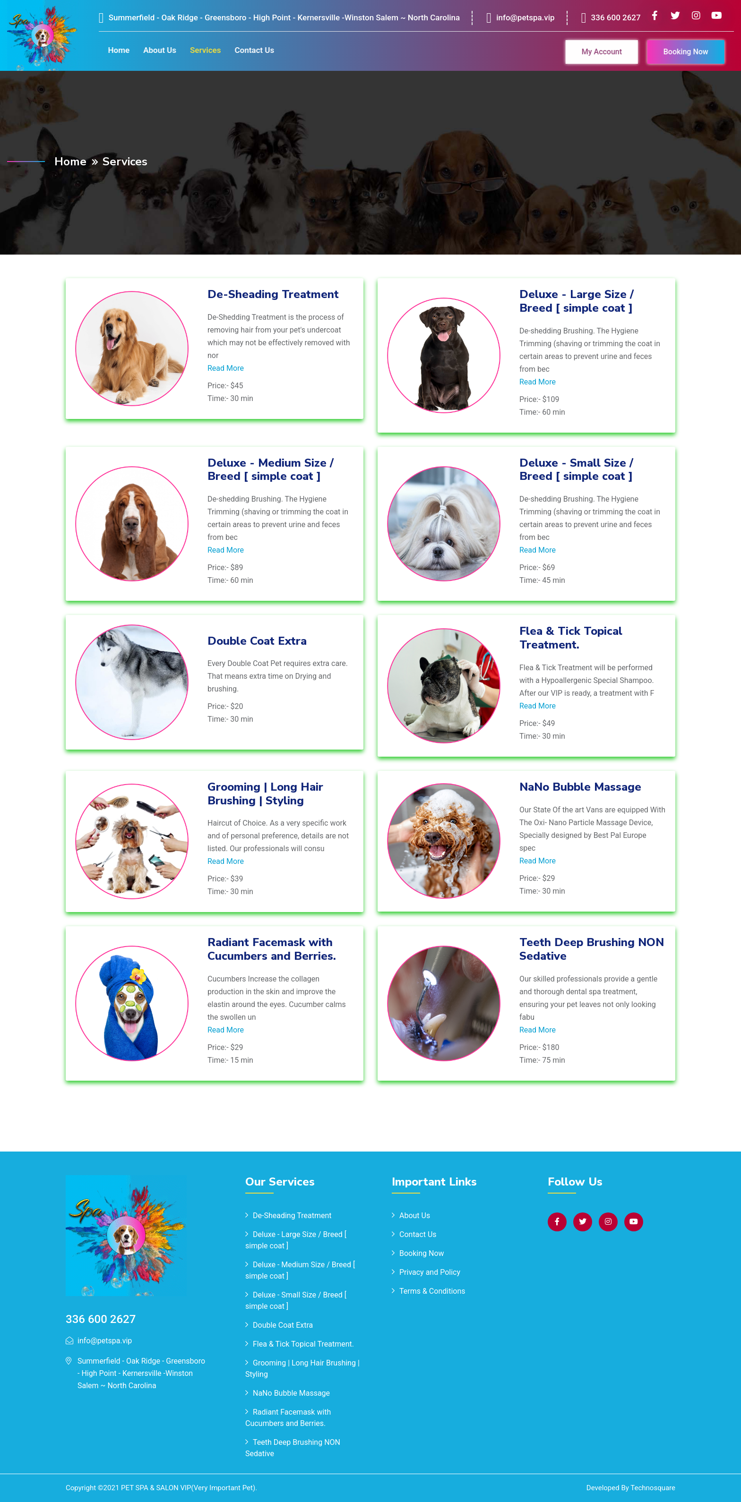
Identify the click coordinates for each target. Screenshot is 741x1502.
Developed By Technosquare (630, 1488)
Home (115, 50)
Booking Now (682, 51)
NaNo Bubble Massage (580, 786)
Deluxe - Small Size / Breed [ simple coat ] (576, 469)
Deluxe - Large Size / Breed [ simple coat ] (576, 301)
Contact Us (250, 50)
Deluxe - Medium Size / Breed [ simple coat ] (270, 469)
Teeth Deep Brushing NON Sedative (591, 949)
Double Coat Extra (257, 641)
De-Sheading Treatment (273, 294)
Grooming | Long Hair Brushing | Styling (265, 793)
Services (201, 50)
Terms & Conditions (432, 1291)
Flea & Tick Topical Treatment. (570, 637)
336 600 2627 (612, 21)
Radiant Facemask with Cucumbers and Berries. (271, 949)
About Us (155, 50)
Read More (225, 368)
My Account (597, 51)
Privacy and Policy (429, 1272)
